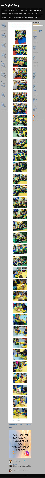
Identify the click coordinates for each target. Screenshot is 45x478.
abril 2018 (3, 94)
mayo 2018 (3, 93)
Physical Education (28, 14)
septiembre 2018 (3, 91)
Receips (34, 86)
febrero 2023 (3, 43)
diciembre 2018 (3, 87)
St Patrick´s (9, 17)
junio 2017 (3, 102)
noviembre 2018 (3, 88)
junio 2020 (3, 72)
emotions (31, 10)
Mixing (29, 13)
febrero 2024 (3, 32)
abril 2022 (3, 52)
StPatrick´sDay (18, 17)
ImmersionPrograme (4, 13)
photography (22, 14)
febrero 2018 (3, 96)
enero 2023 (3, 44)
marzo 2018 (3, 95)
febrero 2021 (3, 65)
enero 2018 (3, 97)
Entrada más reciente (13, 424)
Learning (25, 13)
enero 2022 (3, 55)
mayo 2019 (3, 82)
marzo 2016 (3, 112)
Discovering (17, 10)
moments (32, 13)
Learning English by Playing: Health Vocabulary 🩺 (19, 460)
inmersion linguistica (15, 13)
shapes (34, 92)
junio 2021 (3, 61)
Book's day (34, 35)
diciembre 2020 (3, 67)
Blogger (27, 475)
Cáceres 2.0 (14, 469)
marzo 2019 (3, 84)
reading (41, 14)
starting (14, 17)
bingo (34, 34)
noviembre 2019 (3, 77)
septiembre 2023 (4, 37)
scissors (34, 91)
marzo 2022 (3, 53)
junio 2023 (3, 38)
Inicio (21, 424)
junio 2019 (3, 81)
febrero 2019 (3, 85)
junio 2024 (3, 27)
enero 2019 (3, 86)
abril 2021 (3, 63)
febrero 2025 (3, 23)
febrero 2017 (3, 106)
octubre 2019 (3, 78)
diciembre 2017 (3, 98)
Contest (3, 10)
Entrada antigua (28, 424)
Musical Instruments (4, 14)
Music (36, 13)
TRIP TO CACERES (15, 464)
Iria (34, 116)
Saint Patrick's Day (35, 89)
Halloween (34, 60)
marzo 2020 (3, 74)
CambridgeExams (35, 36)
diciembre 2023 (3, 34)
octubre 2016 (3, 111)
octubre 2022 (3, 47)
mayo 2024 (3, 28)
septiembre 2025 (4, 22)
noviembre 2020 (3, 68)
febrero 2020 (3, 75)
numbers (13, 14)
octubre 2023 (3, 36)
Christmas (34, 38)
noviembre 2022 (3, 46)
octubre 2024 (3, 26)
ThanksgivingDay (30, 17)
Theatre (36, 17)
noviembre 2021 (3, 57)
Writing (34, 110)
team (22, 17)
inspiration (20, 13)
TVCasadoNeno (35, 107)
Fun (33, 57)
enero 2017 (3, 107)
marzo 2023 (3, 42)
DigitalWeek (13, 10)
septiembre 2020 (4, 71)
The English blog (9, 5)
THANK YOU (10, 427)
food (33, 55)
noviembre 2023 (3, 35)
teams (26, 17)
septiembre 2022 (4, 48)
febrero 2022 (3, 54)
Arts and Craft (35, 31)
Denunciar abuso (40, 31)
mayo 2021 (3, 62)
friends (34, 56)
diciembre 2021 (3, 56)
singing (34, 93)
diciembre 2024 (3, 24)
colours (34, 39)
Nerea (35, 117)
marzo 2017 (3, 105)
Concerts (34, 40)
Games (34, 59)
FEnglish (34, 54)
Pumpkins (37, 14)
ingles (10, 13)
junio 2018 (3, 92)
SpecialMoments (4, 17)
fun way (34, 58)
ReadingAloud (34, 85)
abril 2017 (3, 104)
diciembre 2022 (3, 45)
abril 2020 (3, 73)
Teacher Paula (35, 120)
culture (6, 10)
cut (9, 10)
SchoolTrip (34, 90)
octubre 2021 (3, 58)
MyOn (10, 14)
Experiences (39, 10)
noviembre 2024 (3, 25)
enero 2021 (3, 66)
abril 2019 (3, 83)
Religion (34, 87)
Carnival (34, 37)
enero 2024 (3, 33)
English (35, 10)
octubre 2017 (3, 101)
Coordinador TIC (36, 115)
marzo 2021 (3, 64)
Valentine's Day (35, 108)
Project (33, 14)
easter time (26, 10)
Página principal (35, 28)
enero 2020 (3, 76)
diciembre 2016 (3, 108)
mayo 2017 (3, 103)
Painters (17, 14)
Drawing (22, 10)
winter (34, 109)
